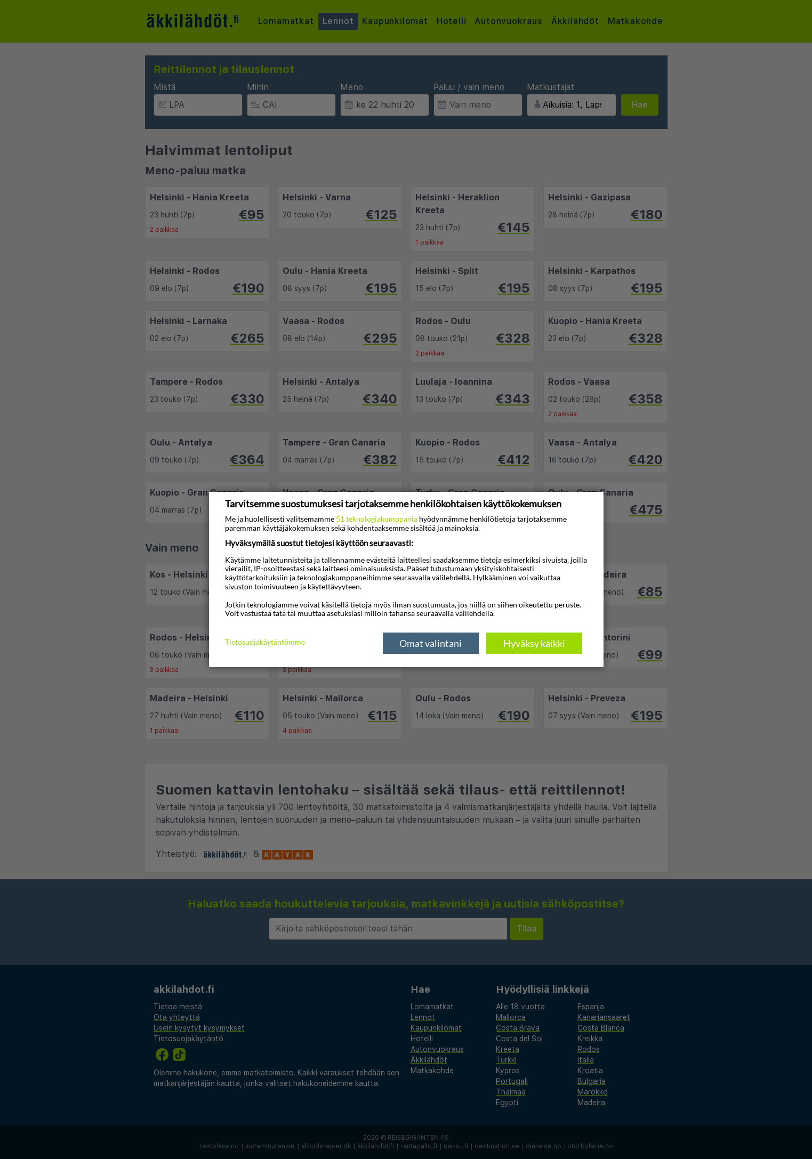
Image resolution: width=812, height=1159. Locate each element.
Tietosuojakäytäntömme (265, 642)
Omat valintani (430, 643)
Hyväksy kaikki (534, 643)
